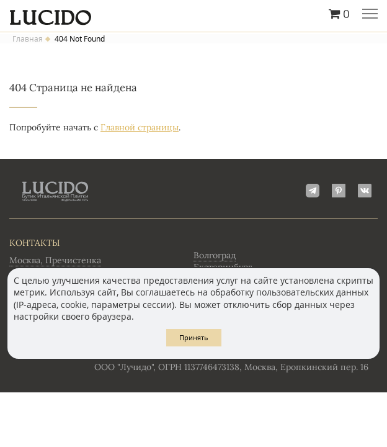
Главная (27, 39)
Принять (193, 337)
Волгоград (215, 255)
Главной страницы (139, 127)
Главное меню (370, 15)
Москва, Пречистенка (55, 260)
